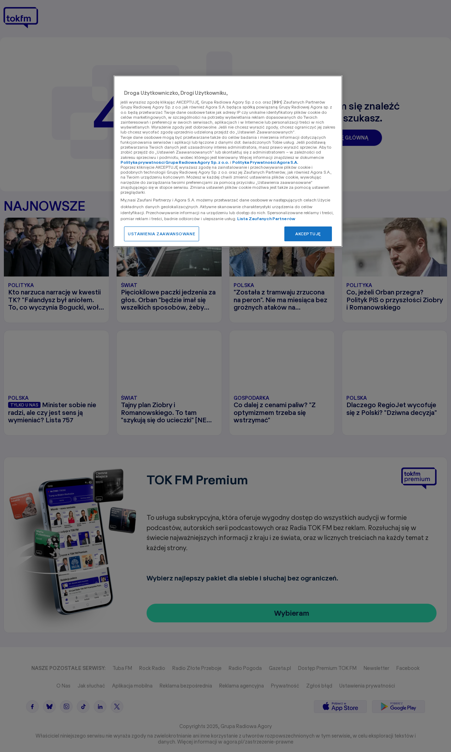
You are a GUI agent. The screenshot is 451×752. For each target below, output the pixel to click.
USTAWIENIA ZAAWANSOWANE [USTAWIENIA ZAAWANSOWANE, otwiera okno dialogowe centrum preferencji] (161, 233)
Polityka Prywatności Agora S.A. (265, 162)
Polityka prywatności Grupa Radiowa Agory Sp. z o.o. (175, 162)
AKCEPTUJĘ (308, 233)
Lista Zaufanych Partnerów (266, 218)
